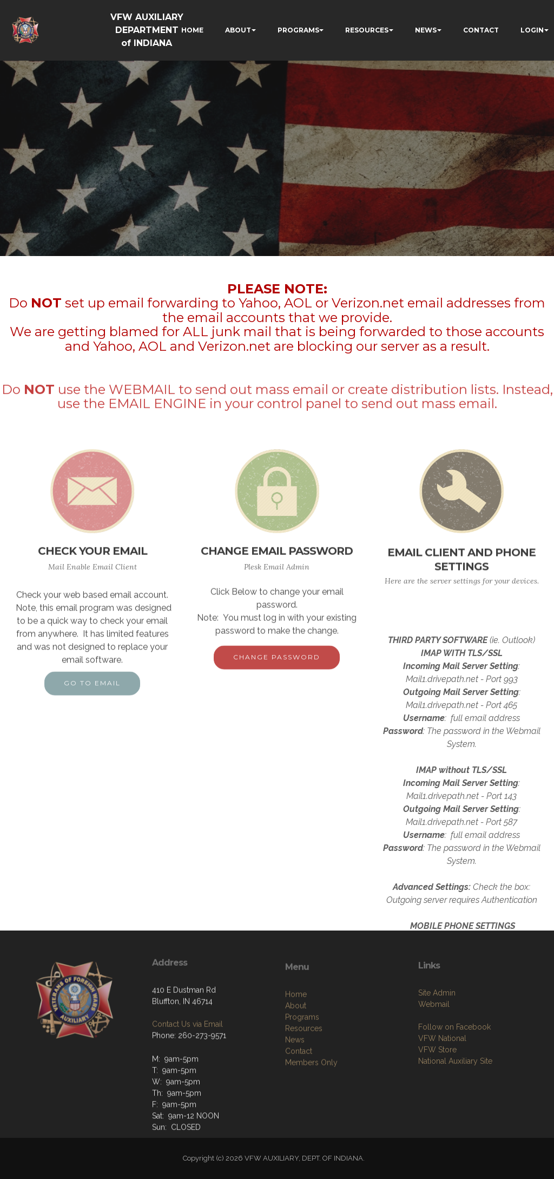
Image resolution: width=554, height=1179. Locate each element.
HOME (192, 30)
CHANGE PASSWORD (276, 667)
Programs (302, 1063)
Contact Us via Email (187, 1057)
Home (296, 1041)
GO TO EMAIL (92, 693)
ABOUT (238, 30)
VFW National (442, 1080)
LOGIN (532, 30)
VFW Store (437, 1092)
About (295, 1052)
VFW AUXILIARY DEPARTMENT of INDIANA (146, 30)
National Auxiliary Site (455, 1103)
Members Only (311, 1109)
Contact (298, 1097)
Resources (303, 1075)
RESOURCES (366, 30)
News (295, 1086)
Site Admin (437, 1035)
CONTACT (481, 30)
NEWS (426, 30)
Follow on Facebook (454, 1069)
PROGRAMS (298, 30)
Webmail (434, 1046)
